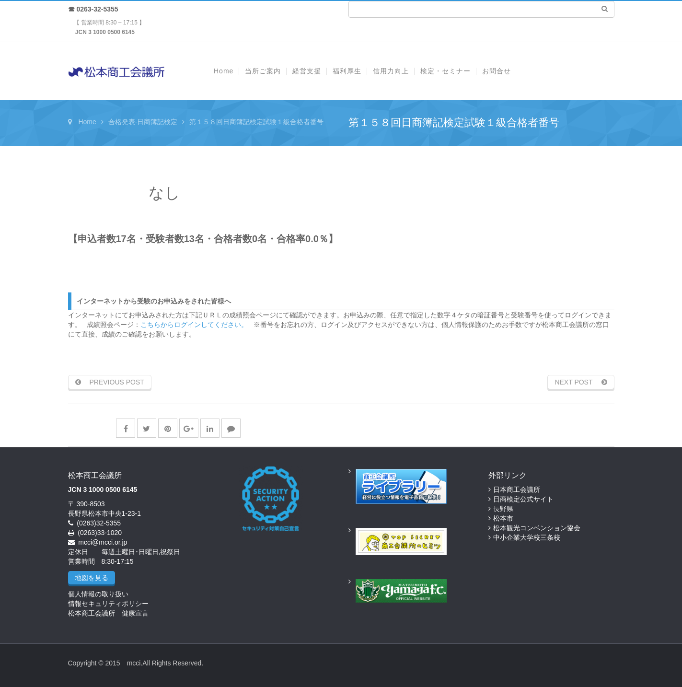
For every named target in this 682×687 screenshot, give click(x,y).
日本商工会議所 (516, 489)
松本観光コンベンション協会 (536, 528)
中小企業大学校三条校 (526, 537)
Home (87, 122)
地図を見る (91, 578)
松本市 (503, 518)
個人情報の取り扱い (98, 594)
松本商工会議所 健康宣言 (108, 613)
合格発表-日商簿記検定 (143, 122)
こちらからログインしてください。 (194, 324)
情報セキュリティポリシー (108, 603)
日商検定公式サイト (523, 499)
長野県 (503, 508)
